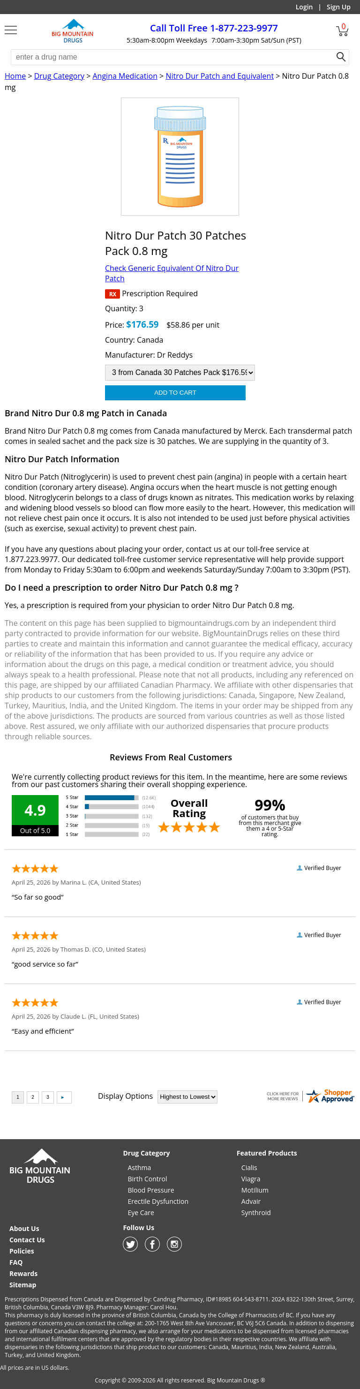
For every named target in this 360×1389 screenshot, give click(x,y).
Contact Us (27, 1239)
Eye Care (141, 1212)
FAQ (16, 1262)
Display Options (125, 1096)
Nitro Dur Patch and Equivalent (219, 76)
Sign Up (339, 6)
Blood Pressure (151, 1190)
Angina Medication (124, 76)
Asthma (139, 1167)
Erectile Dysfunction (158, 1201)
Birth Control (147, 1178)
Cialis (249, 1167)
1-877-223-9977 (214, 28)
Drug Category (59, 76)
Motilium (255, 1190)
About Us (24, 1228)
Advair (251, 1201)
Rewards (23, 1273)
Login (304, 6)
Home (15, 76)
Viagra (251, 1178)
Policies (21, 1250)
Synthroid (256, 1212)
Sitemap (22, 1284)
